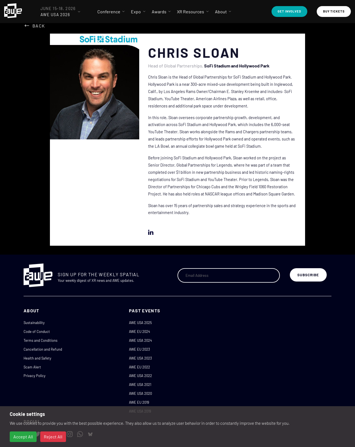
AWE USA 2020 (140, 393)
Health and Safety (37, 358)
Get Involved (289, 11)
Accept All (23, 436)
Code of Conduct (37, 331)
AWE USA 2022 (140, 375)
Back (38, 25)
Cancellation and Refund (43, 349)
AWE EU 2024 (139, 331)
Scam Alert (32, 367)
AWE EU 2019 (139, 402)
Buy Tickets (334, 11)
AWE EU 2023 (139, 349)
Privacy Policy (34, 375)
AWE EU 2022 (139, 367)
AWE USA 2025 (140, 322)
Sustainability (34, 322)
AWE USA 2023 (140, 358)
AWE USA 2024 (140, 340)
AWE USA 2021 (140, 384)
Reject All (53, 436)
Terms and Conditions (40, 340)
